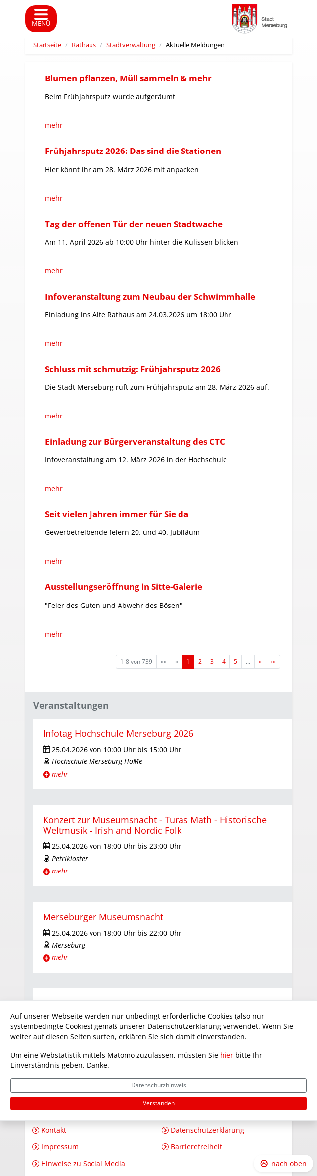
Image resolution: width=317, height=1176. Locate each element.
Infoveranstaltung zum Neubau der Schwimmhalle (150, 296)
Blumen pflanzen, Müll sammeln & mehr (128, 78)
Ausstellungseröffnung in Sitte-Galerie (123, 586)
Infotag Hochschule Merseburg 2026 (118, 733)
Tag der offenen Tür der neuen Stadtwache (134, 223)
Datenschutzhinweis (158, 1085)
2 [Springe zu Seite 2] (200, 661)
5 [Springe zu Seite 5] (235, 661)
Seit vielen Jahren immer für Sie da (116, 514)
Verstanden (159, 1103)
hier (226, 1055)
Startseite (47, 45)
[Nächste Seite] (260, 662)
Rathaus (84, 45)
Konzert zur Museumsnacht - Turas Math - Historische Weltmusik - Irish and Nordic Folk (155, 825)
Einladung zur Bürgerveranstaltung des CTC (135, 441)
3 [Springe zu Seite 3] (212, 661)
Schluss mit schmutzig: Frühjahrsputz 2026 (133, 369)
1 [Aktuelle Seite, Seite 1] (188, 661)
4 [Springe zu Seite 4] (224, 661)
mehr (54, 125)
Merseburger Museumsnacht (103, 917)
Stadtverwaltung (130, 45)
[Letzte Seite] (273, 662)
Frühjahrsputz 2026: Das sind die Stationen (133, 150)
